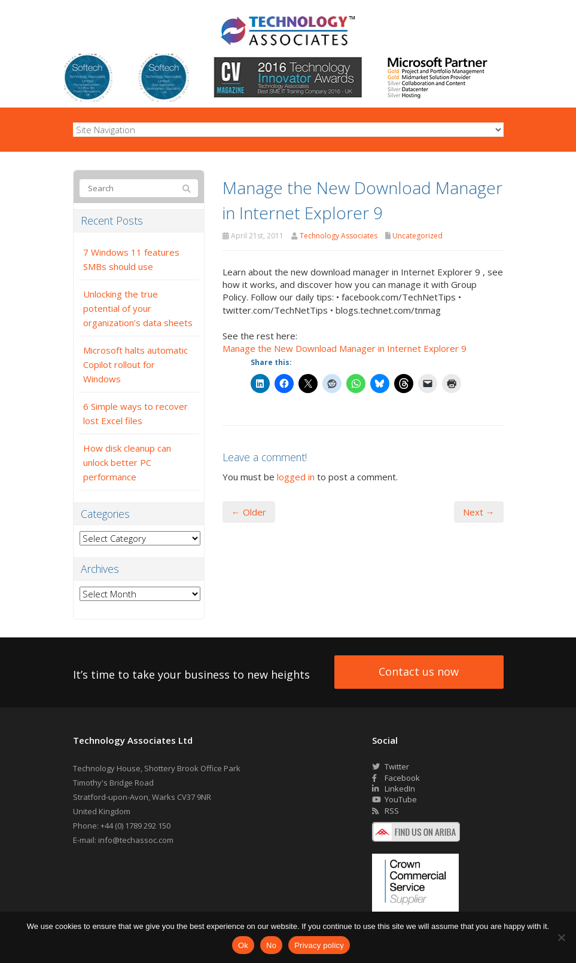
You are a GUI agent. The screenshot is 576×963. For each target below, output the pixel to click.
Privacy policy (319, 945)
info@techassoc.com (135, 840)
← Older (248, 512)
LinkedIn (393, 788)
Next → (479, 512)
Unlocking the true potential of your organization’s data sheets (138, 308)
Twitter (390, 766)
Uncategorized (417, 236)
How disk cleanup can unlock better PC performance (127, 462)
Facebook (396, 777)
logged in (296, 477)
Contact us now (419, 671)
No (271, 945)
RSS (385, 810)
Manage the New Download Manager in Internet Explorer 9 (345, 348)
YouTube (394, 799)
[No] (561, 937)
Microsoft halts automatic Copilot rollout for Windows (135, 364)
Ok (243, 945)
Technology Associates (338, 236)
